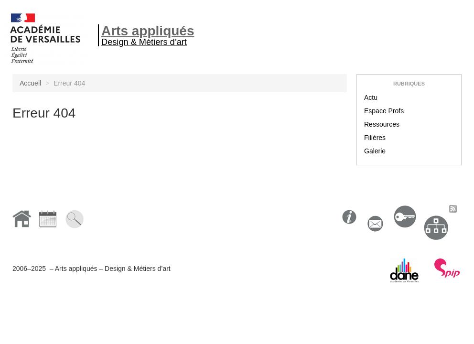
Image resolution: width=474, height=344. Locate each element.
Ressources (381, 124)
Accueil (30, 83)
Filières (375, 137)
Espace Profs (384, 111)
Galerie (375, 151)
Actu (370, 97)
